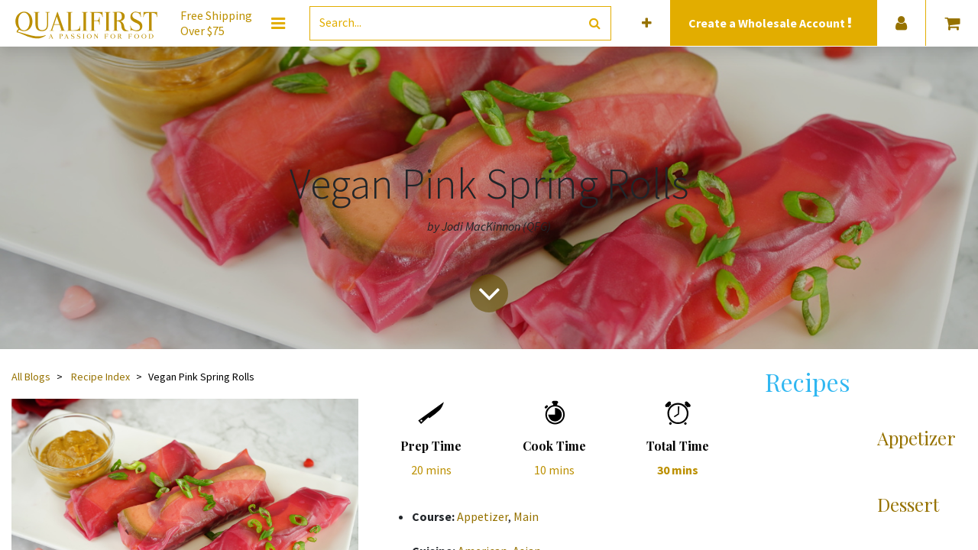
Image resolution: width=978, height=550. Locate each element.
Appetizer (482, 516)
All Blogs (30, 376)
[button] (647, 23)
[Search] (594, 23)
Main (526, 516)
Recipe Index (100, 376)
